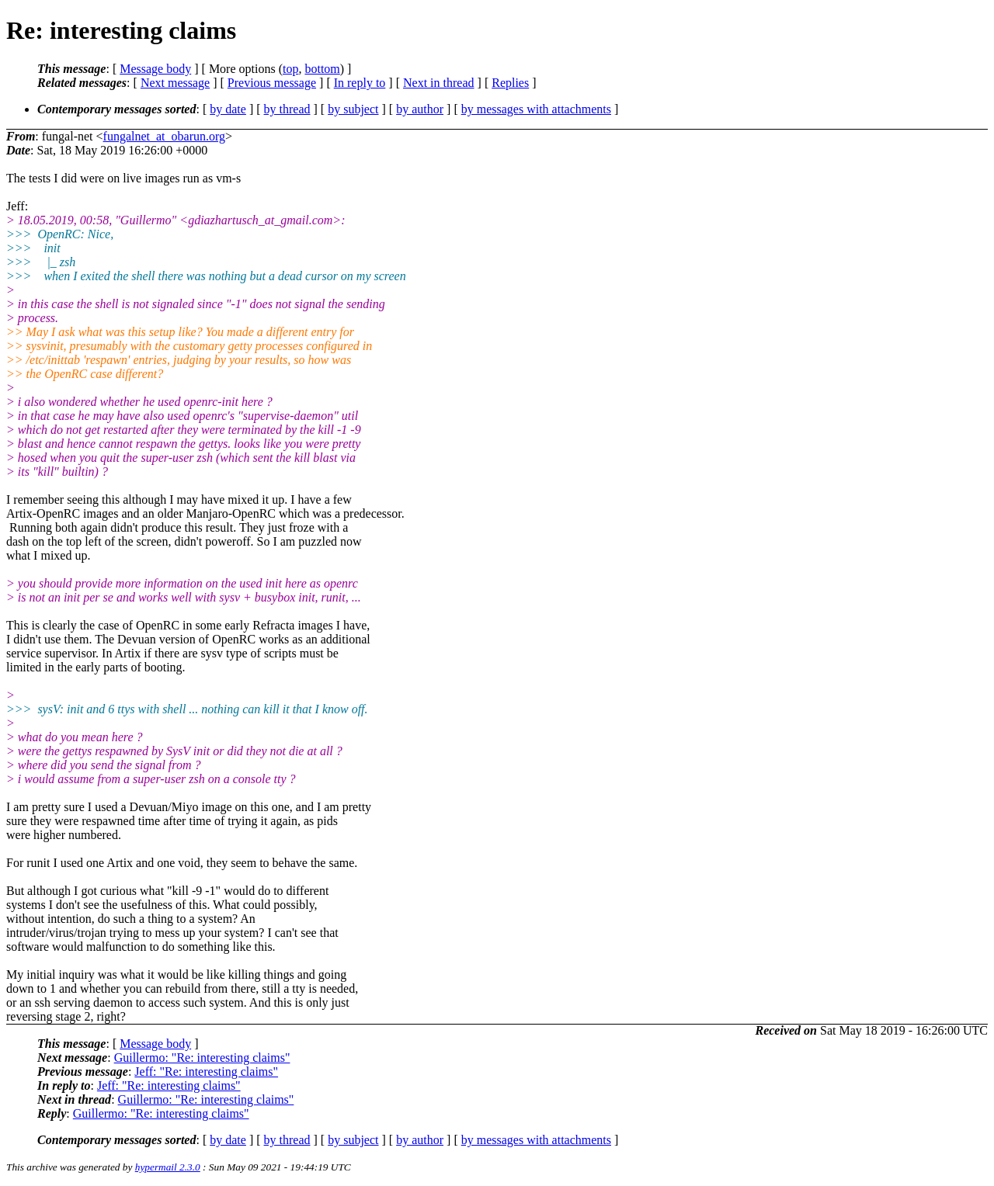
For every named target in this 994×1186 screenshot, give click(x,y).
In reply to (360, 82)
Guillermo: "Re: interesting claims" (202, 1057)
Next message (175, 82)
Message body (155, 68)
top (290, 68)
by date (228, 109)
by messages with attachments (536, 109)
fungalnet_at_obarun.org (164, 136)
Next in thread (438, 82)
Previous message (272, 82)
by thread (287, 109)
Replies (510, 82)
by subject (353, 109)
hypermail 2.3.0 (167, 1167)
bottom (321, 68)
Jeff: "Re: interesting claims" (206, 1071)
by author (419, 109)
